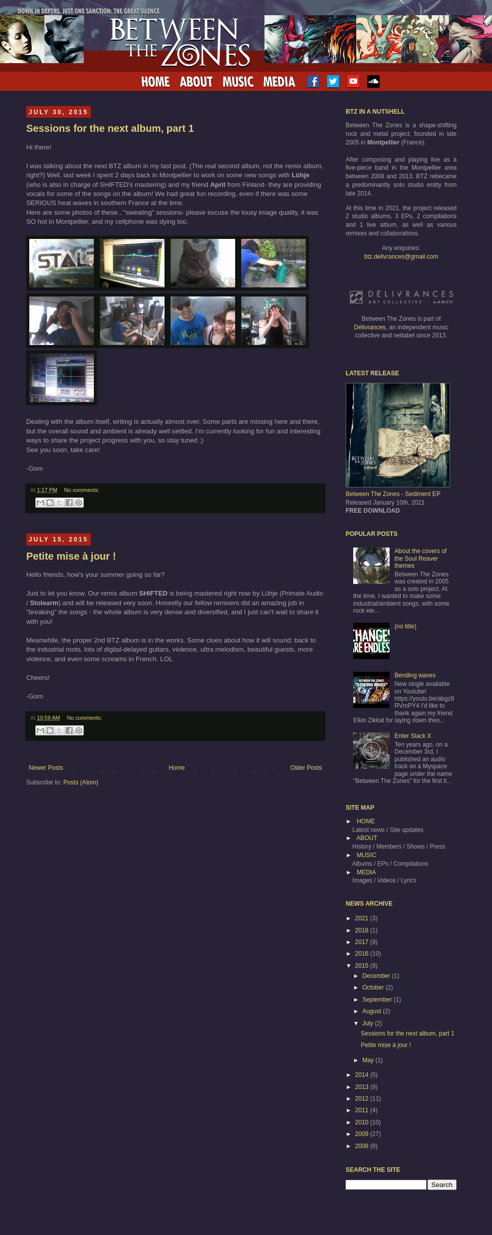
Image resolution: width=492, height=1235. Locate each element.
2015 (362, 965)
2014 (362, 1074)
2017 (362, 942)
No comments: (81, 490)
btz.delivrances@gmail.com (401, 256)
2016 (362, 953)
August (372, 1011)
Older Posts (306, 767)
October (374, 987)
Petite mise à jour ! (71, 556)
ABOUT (366, 838)
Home (177, 767)
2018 (362, 930)
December (377, 975)
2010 (362, 1122)
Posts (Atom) (80, 782)
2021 (362, 918)
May (368, 1060)
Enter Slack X (413, 735)
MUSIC (366, 855)
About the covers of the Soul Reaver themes (421, 558)
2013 (362, 1087)
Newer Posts (46, 767)
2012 (362, 1098)
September (378, 999)
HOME (366, 821)
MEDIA (366, 872)
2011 (362, 1110)
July (368, 1023)
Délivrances (370, 327)
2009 (362, 1134)
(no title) (405, 626)
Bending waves (415, 675)
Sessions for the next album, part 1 (110, 128)
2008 (362, 1146)
